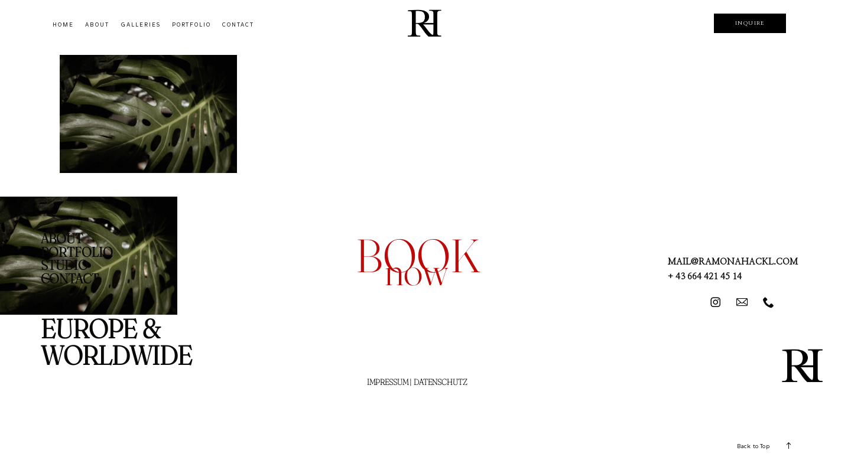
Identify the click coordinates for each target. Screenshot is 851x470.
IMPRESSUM (387, 382)
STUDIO (64, 265)
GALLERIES (141, 25)
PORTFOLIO (191, 25)
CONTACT (238, 25)
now (416, 270)
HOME (63, 25)
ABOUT (97, 25)
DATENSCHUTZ (440, 382)
